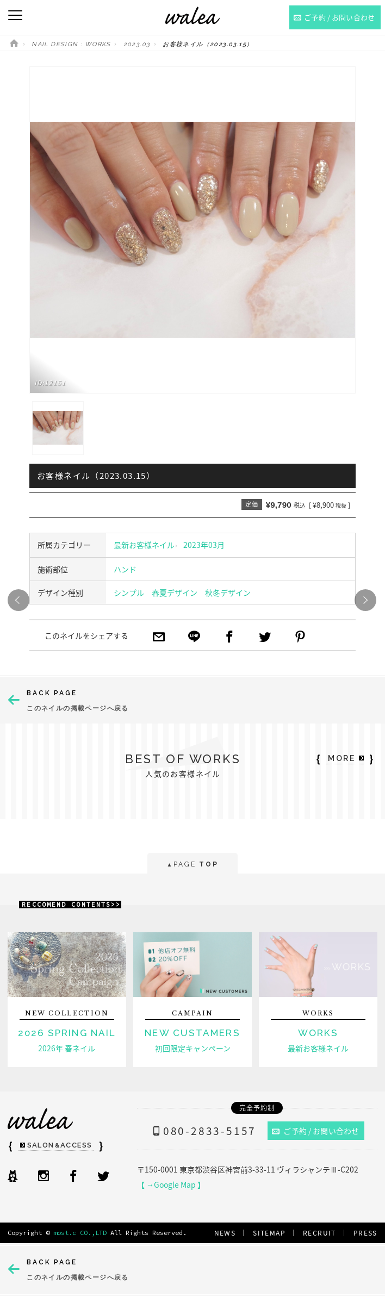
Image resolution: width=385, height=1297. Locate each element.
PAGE (192, 865)
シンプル (129, 592)
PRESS (365, 1233)
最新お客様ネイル (144, 544)
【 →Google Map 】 (171, 1184)
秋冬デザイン (228, 592)
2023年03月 (204, 544)
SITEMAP (269, 1233)
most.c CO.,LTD (80, 1233)
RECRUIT (319, 1233)
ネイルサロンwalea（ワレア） (192, 15)
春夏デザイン (174, 592)
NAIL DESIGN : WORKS (71, 44)
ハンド (125, 569)
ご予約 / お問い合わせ (315, 1130)
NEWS (225, 1233)
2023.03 (137, 44)
